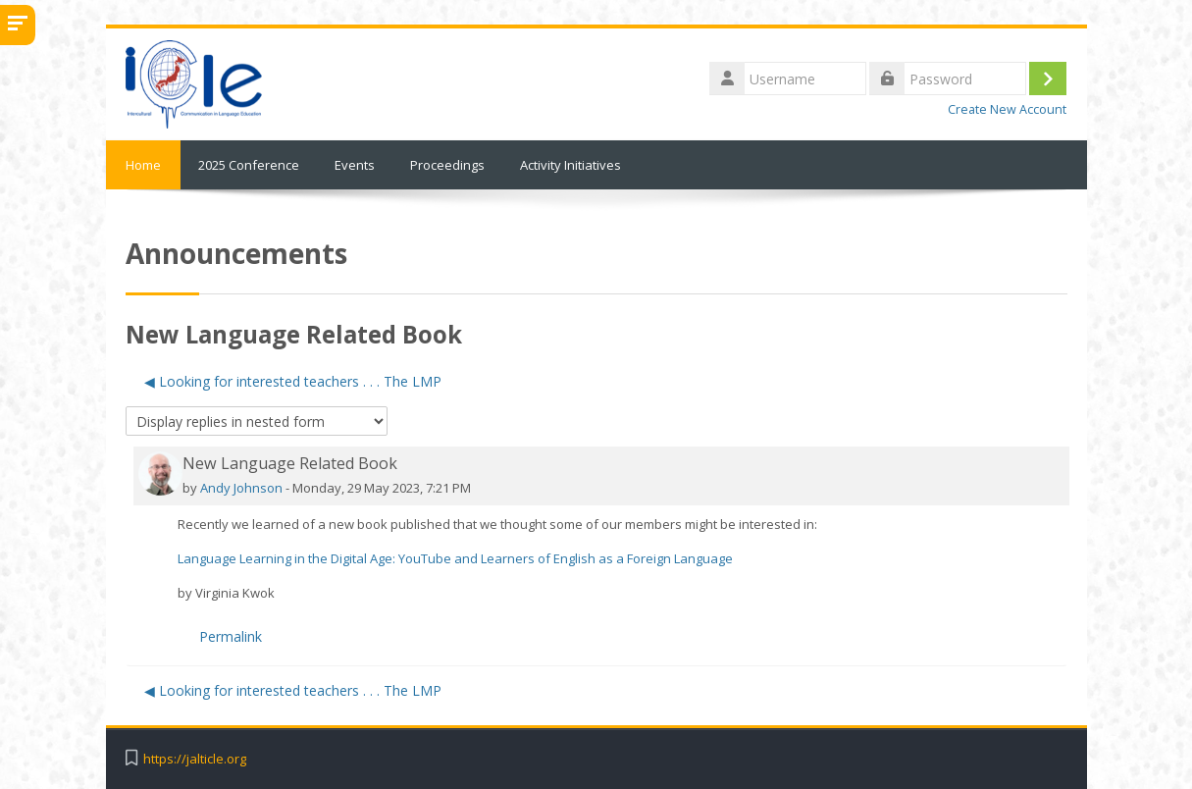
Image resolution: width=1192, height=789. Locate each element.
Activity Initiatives (570, 165)
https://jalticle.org (194, 759)
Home (143, 165)
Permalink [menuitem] (230, 636)
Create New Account (1007, 109)
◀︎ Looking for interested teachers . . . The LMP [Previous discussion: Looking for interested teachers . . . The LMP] (292, 381)
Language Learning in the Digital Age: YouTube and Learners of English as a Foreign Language (455, 558)
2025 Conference (248, 165)
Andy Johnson (241, 488)
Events (355, 165)
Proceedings (447, 165)
